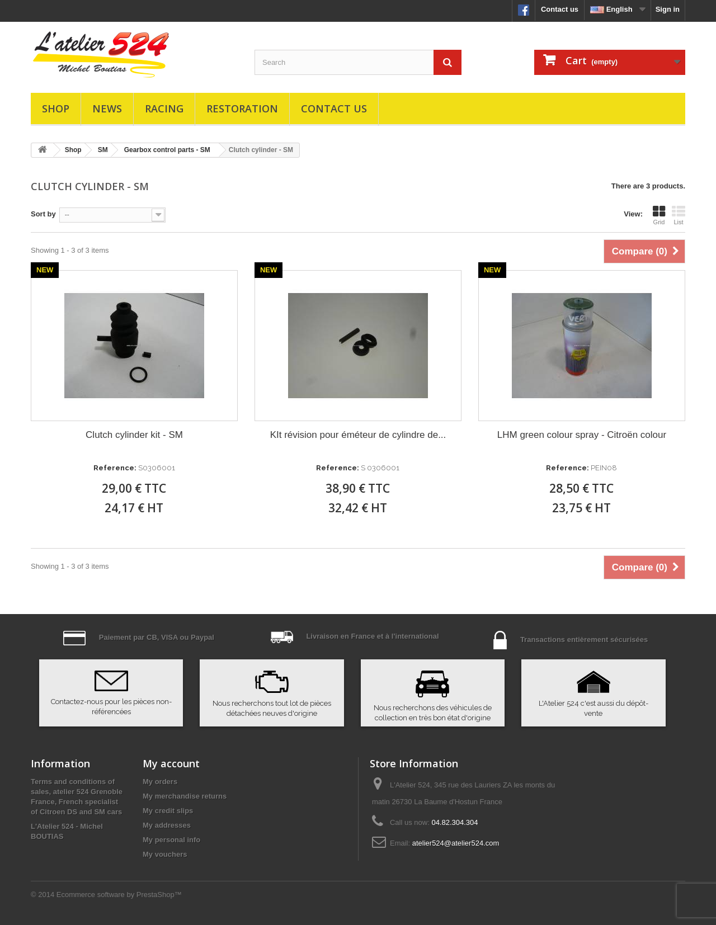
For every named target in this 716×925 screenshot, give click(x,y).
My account (171, 763)
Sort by (43, 214)
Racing (164, 108)
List (678, 215)
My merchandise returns (185, 796)
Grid (659, 215)
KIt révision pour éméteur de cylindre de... (358, 435)
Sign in (668, 9)
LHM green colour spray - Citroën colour (581, 435)
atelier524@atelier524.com (456, 843)
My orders (160, 781)
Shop (55, 108)
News (107, 108)
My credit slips (168, 810)
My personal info (171, 840)
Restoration (242, 108)
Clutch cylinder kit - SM (134, 435)
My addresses (167, 825)
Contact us (559, 9)
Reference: (114, 468)
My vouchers (165, 854)
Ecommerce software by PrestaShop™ (119, 894)
